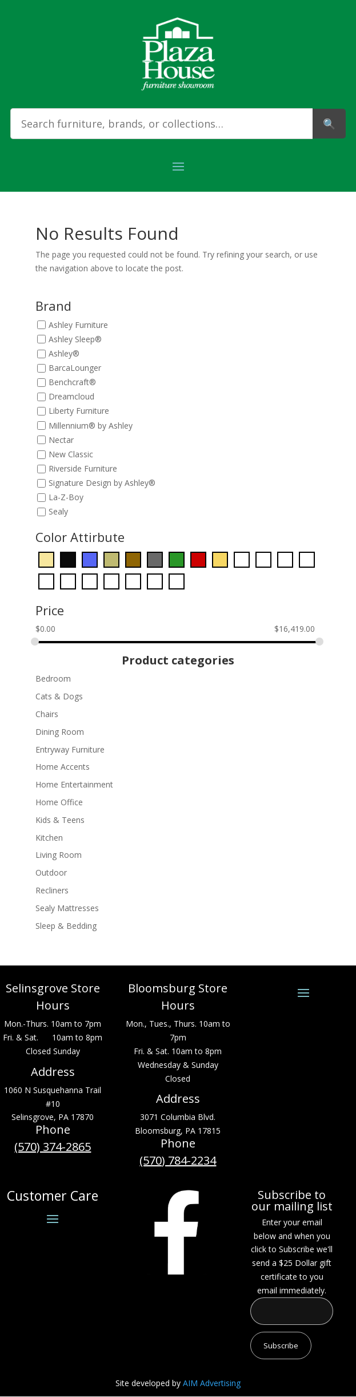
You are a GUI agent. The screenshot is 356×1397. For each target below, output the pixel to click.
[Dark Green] (176, 558)
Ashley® (64, 353)
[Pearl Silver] (68, 580)
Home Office (59, 802)
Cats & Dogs (59, 696)
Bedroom (53, 678)
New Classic (71, 454)
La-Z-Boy (66, 497)
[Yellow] (176, 580)
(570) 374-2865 (52, 1146)
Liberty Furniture (79, 411)
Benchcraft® (72, 382)
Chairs (46, 714)
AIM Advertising (212, 1383)
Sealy (58, 511)
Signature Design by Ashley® (102, 482)
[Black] (68, 558)
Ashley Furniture (78, 324)
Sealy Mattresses (67, 908)
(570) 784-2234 (177, 1160)
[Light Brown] (307, 558)
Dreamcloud (71, 396)
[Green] (263, 558)
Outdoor (51, 872)
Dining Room (59, 731)
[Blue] (90, 558)
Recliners (52, 890)
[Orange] (46, 580)
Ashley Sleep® (75, 339)
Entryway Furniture (70, 749)
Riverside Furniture (83, 468)
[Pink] (90, 580)
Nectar (61, 439)
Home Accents (62, 766)
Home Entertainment (74, 784)
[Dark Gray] (155, 558)
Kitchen (49, 837)
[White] (155, 580)
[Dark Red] (198, 558)
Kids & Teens (60, 819)
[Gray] (242, 558)
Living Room (58, 854)
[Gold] (220, 558)
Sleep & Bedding (66, 925)
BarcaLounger (75, 367)
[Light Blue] (285, 558)
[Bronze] (111, 558)
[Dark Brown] (133, 558)
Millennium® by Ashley (91, 425)
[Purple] (111, 580)
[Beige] (46, 558)
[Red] (133, 580)
